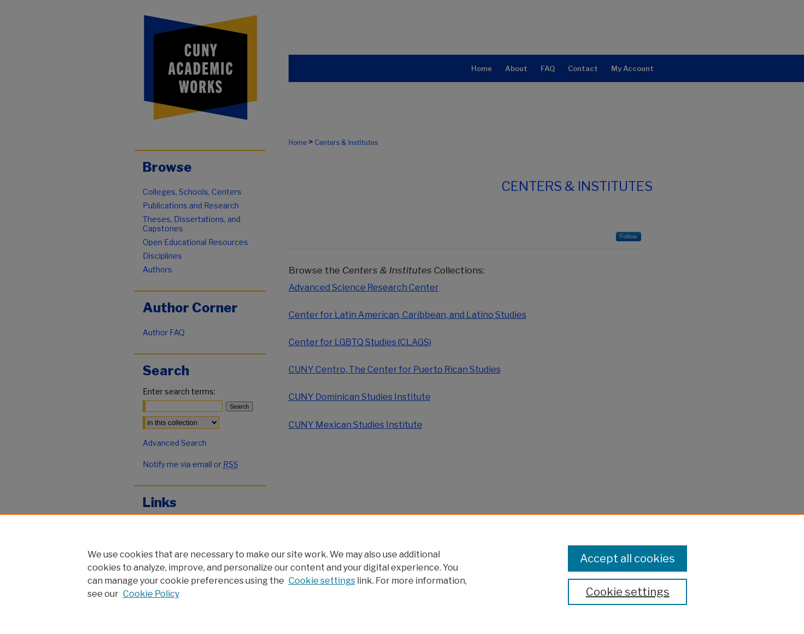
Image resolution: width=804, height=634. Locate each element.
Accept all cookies (627, 558)
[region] (402, 574)
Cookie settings (322, 580)
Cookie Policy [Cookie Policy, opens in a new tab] (151, 594)
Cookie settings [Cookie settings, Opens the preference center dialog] (628, 591)
